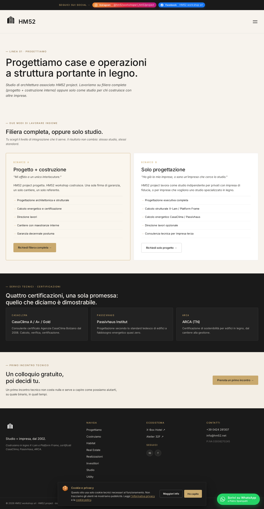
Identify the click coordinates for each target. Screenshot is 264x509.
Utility (89, 476)
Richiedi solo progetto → (161, 247)
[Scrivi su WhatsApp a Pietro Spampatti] (238, 499)
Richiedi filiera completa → (35, 247)
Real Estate (93, 450)
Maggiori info (171, 493)
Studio (90, 470)
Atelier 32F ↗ (155, 436)
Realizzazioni (94, 456)
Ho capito (193, 493)
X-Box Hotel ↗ (155, 429)
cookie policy (83, 499)
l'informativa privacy (143, 496)
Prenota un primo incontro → (235, 380)
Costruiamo (93, 436)
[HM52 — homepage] (20, 21)
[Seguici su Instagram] (124, 4)
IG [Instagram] (150, 453)
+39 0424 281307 (217, 429)
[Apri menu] (255, 22)
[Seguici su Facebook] (181, 4)
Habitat (90, 443)
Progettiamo (94, 429)
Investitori (92, 463)
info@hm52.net (216, 435)
